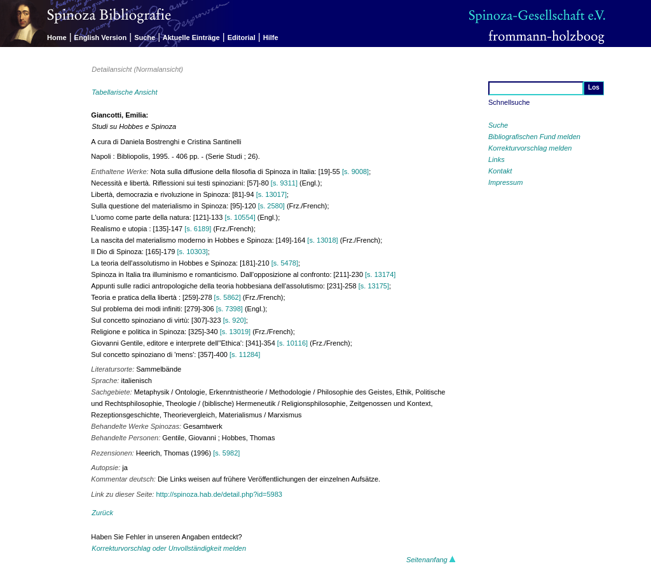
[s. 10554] (239, 217)
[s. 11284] (245, 354)
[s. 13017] (271, 194)
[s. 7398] (229, 309)
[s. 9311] (284, 183)
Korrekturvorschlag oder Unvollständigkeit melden (169, 548)
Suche (144, 37)
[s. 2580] (271, 206)
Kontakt (500, 171)
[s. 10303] (192, 251)
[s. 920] (234, 320)
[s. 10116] (292, 343)
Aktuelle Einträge (191, 37)
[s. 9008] (355, 171)
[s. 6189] (197, 229)
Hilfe (270, 37)
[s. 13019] (235, 331)
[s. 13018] (322, 240)
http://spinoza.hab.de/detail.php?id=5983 (219, 494)
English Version (100, 37)
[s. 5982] (226, 453)
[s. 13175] (374, 286)
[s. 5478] (284, 263)
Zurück (102, 512)
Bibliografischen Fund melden (534, 136)
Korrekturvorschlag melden (530, 148)
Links (496, 159)
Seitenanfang (431, 559)
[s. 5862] (227, 297)
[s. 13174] (380, 274)
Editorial (242, 37)
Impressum (505, 182)
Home (57, 37)
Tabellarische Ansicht (124, 92)
